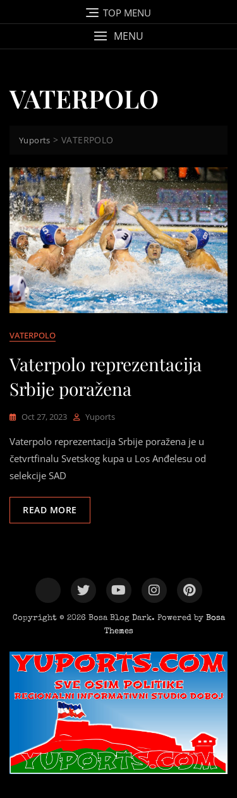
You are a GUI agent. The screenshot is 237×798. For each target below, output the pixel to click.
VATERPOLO (32, 335)
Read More (50, 510)
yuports (100, 416)
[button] (118, 36)
